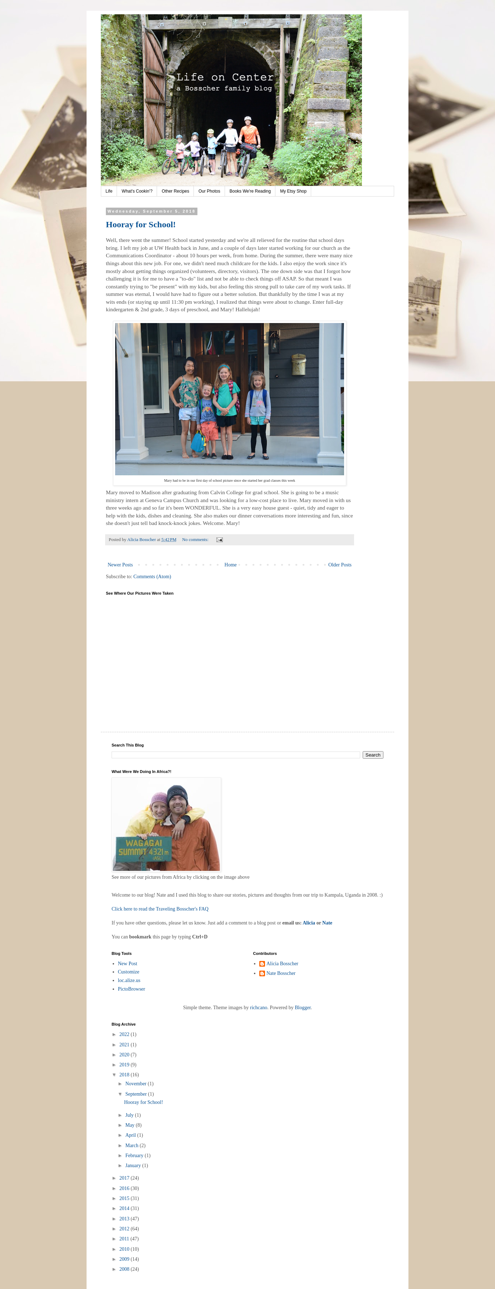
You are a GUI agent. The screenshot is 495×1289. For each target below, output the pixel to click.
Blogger (302, 1007)
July (130, 1115)
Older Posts (340, 564)
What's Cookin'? (137, 191)
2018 (125, 1074)
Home (231, 564)
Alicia (309, 923)
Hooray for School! (141, 224)
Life (109, 191)
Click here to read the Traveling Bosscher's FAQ (160, 909)
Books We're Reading (250, 191)
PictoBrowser (131, 989)
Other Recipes (175, 191)
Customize (128, 972)
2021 (125, 1044)
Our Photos (209, 191)
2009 (125, 1259)
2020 (125, 1054)
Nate (327, 923)
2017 (125, 1178)
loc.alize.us (129, 980)
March (132, 1145)
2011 (125, 1238)
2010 (125, 1249)
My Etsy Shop (293, 191)
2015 (125, 1198)
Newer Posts (120, 564)
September (136, 1094)
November (136, 1083)
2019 (125, 1064)
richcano (258, 1007)
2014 (125, 1208)
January (133, 1165)
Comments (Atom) (152, 576)
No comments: (196, 539)
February (134, 1155)
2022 (125, 1034)
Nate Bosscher (280, 973)
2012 (125, 1228)
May (130, 1125)
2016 (125, 1188)
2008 (125, 1269)
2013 (125, 1218)
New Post (127, 963)
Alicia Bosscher (282, 963)
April (131, 1135)
